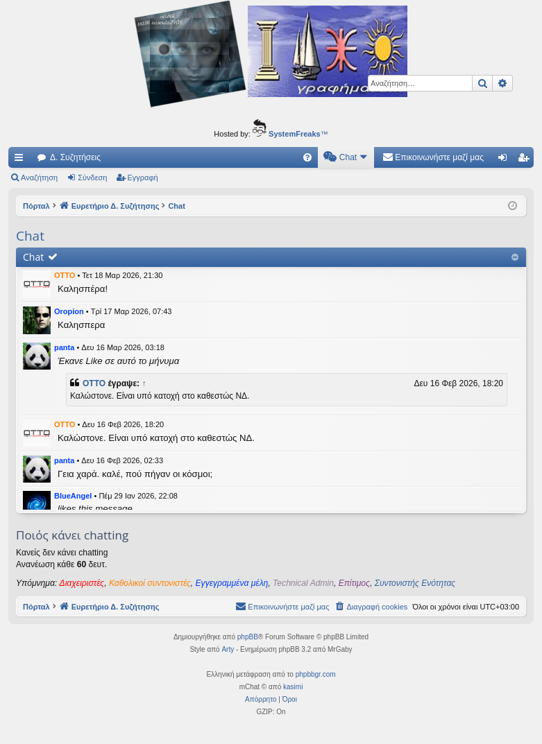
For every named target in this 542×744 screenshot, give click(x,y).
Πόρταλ (36, 206)
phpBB (247, 637)
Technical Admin (303, 583)
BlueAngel (73, 496)
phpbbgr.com (316, 674)
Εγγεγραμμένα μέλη (232, 583)
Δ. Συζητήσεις (75, 157)
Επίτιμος (354, 583)
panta (64, 347)
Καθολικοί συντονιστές (150, 583)
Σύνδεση (92, 177)
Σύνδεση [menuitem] (505, 160)
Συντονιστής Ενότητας (415, 583)
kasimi (293, 687)
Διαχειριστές (82, 583)
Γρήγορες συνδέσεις (21, 160)
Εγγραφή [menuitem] (526, 160)
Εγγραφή (143, 177)
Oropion (69, 311)
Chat (33, 256)
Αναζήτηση (39, 177)
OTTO (64, 275)
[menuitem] (307, 157)
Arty (227, 649)
